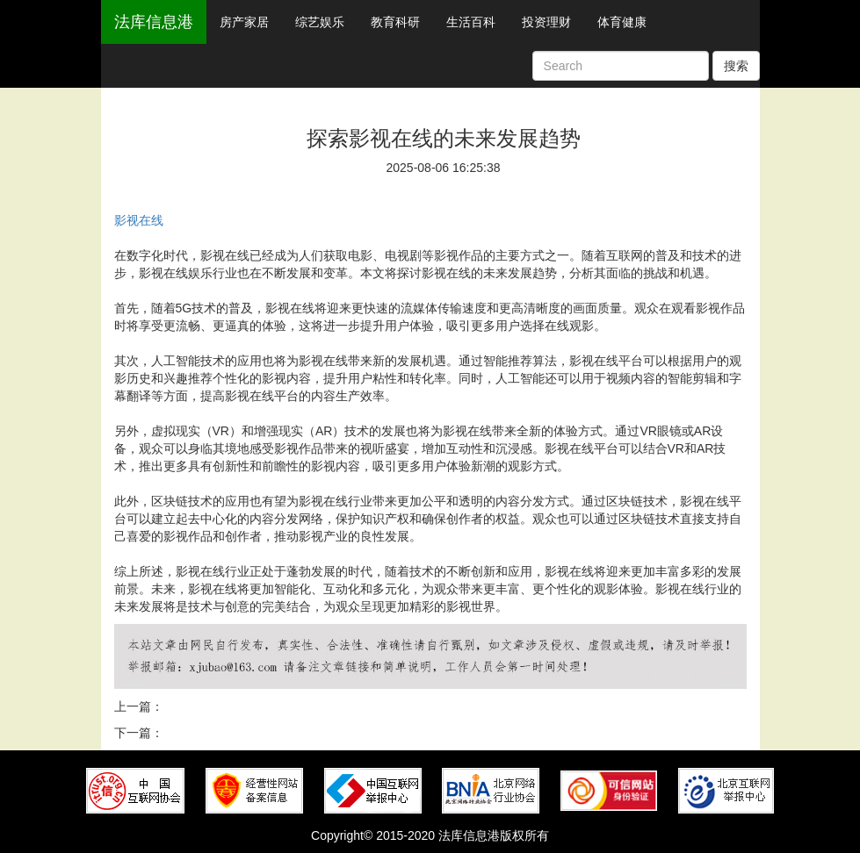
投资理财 (546, 22)
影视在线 (138, 220)
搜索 (736, 66)
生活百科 (470, 22)
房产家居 (244, 22)
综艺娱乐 (319, 22)
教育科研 (395, 22)
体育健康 (622, 22)
